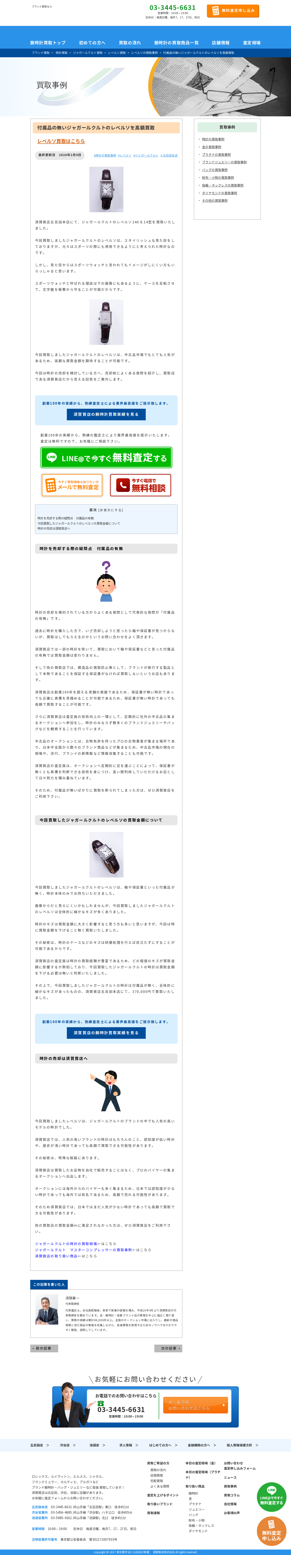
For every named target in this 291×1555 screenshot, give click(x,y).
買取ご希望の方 (158, 1463)
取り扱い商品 (195, 1486)
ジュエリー (197, 1510)
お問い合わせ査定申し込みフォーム (240, 1466)
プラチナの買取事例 (216, 155)
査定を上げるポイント (163, 1495)
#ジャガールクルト (146, 155)
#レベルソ (124, 155)
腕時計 (193, 1493)
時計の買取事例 (213, 139)
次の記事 (169, 1348)
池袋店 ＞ (97, 1445)
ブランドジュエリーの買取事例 (224, 162)
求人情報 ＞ (128, 1445)
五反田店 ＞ (39, 1445)
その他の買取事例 (215, 201)
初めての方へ (92, 42)
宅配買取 (156, 1481)
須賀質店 (55, 1466)
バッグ (193, 1515)
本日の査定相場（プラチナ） (203, 1475)
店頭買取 (156, 1475)
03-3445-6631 (173, 8)
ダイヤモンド (198, 1531)
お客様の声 (232, 1513)
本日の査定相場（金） (201, 1463)
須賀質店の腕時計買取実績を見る (106, 414)
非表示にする (111, 510)
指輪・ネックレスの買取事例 (222, 185)
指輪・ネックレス (201, 1526)
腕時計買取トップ (48, 42)
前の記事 (43, 1348)
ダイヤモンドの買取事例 (219, 193)
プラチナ (195, 1504)
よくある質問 (159, 1486)
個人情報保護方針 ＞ (242, 1445)
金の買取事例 (211, 147)
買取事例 (230, 1486)
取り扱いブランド (160, 1504)
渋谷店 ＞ (68, 1445)
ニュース (230, 1477)
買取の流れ (130, 42)
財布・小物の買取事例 (218, 178)
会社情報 (230, 1504)
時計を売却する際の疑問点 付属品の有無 (66, 518)
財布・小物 (197, 1520)
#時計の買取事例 (105, 155)
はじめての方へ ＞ (163, 1445)
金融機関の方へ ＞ (202, 1445)
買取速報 (153, 1513)
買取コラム (232, 1495)
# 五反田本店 (169, 155)
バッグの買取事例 (215, 170)
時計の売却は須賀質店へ (54, 529)
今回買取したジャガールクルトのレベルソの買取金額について (79, 524)
